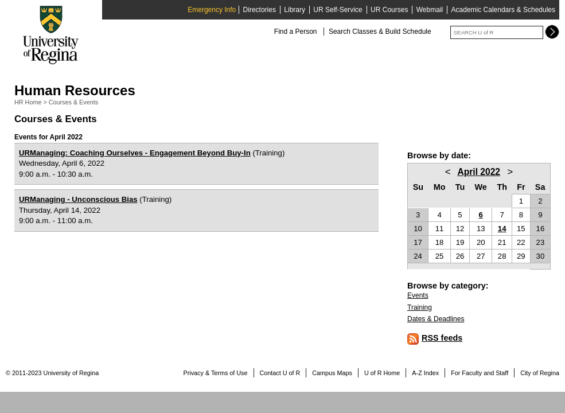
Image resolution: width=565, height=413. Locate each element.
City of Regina (539, 372)
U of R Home (382, 372)
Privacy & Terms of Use (216, 372)
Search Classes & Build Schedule (380, 32)
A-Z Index (425, 372)
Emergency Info (212, 10)
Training (419, 307)
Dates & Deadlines (435, 319)
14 (502, 228)
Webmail (429, 10)
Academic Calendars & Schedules (503, 10)
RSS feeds (442, 337)
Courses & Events (73, 102)
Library (294, 10)
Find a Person (295, 32)
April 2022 (478, 172)
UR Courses (389, 10)
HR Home (27, 102)
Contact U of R (280, 372)
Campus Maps (332, 372)
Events (417, 295)
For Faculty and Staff (479, 372)
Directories (259, 10)
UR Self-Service (337, 10)
